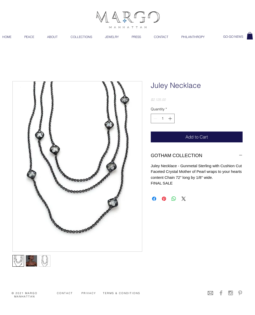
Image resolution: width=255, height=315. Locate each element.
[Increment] (170, 118)
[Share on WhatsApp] (174, 199)
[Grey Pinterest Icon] (240, 293)
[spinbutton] (162, 118)
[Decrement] (155, 118)
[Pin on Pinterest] (164, 199)
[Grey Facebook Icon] (221, 293)
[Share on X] (184, 199)
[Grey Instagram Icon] (230, 293)
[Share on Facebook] (154, 199)
